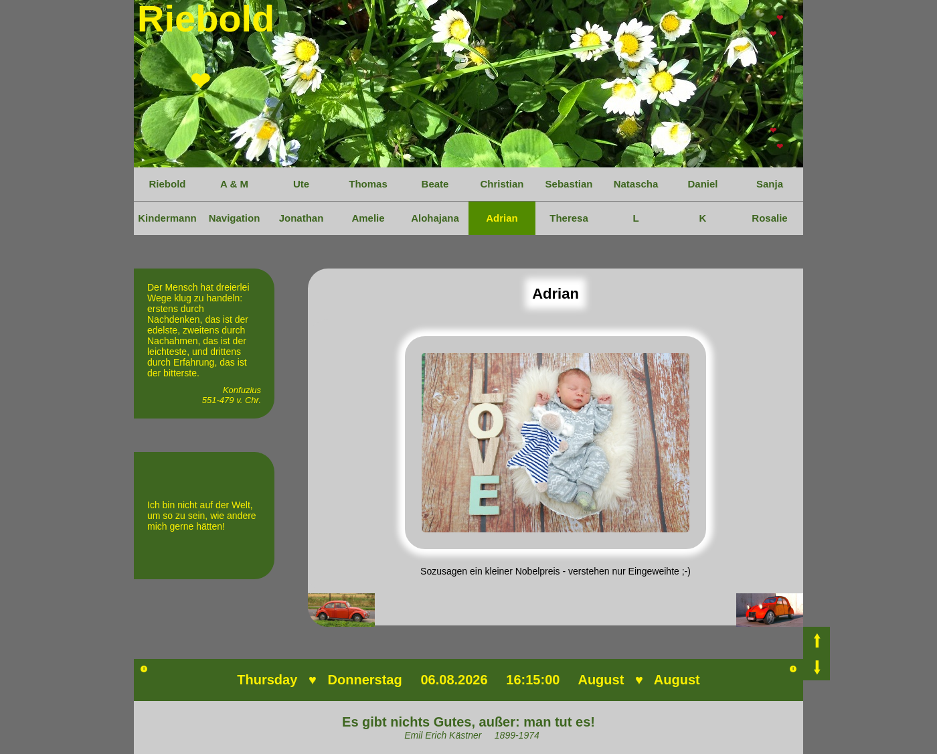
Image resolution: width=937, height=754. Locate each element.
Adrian (502, 218)
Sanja (769, 184)
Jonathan (301, 218)
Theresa (568, 218)
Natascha (636, 184)
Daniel (702, 184)
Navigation (234, 218)
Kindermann (167, 218)
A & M (234, 184)
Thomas (368, 184)
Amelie (367, 218)
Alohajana (435, 218)
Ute (301, 184)
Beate (435, 184)
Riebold (167, 184)
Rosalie (769, 218)
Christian (501, 184)
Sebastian (569, 184)
